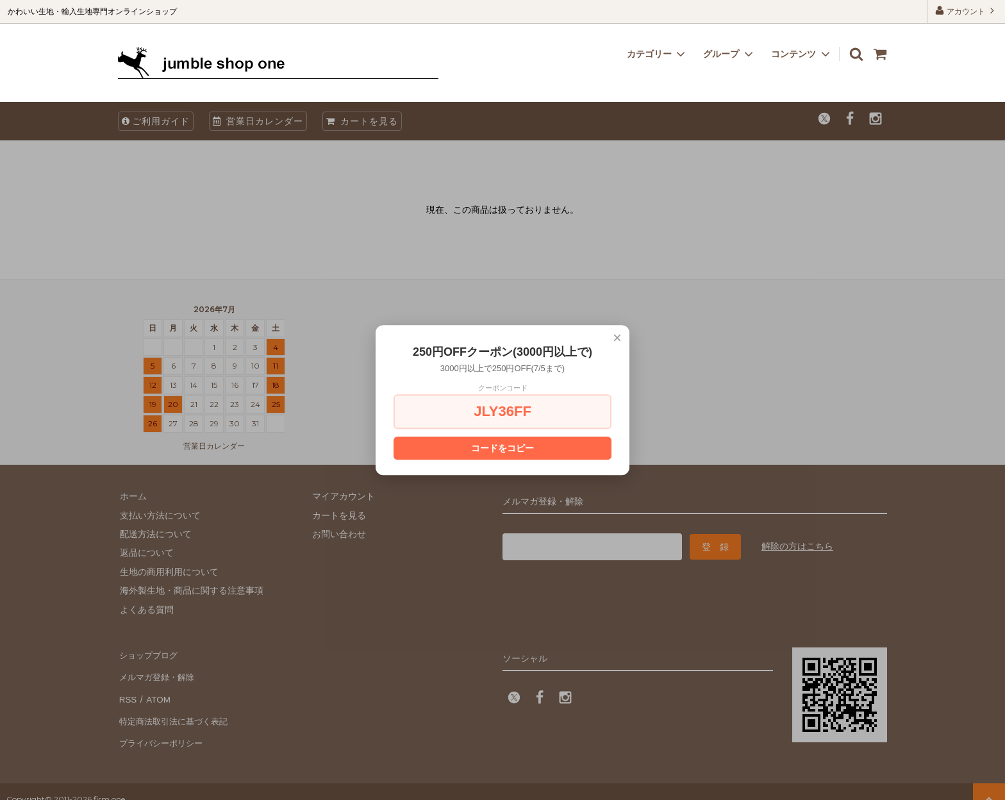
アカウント (966, 10)
